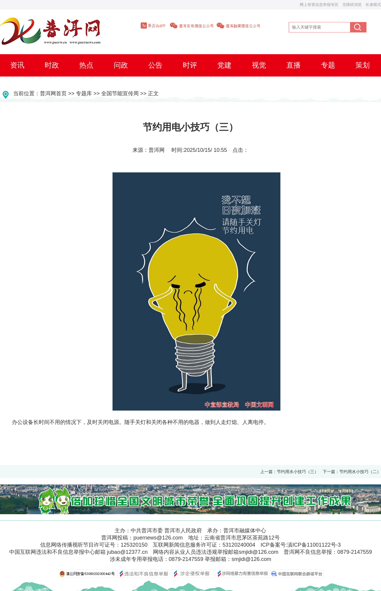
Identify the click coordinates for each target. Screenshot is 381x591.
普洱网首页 (53, 93)
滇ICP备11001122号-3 (314, 545)
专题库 (84, 93)
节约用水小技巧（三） (297, 471)
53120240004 (238, 545)
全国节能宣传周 (120, 93)
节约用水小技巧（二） (360, 471)
